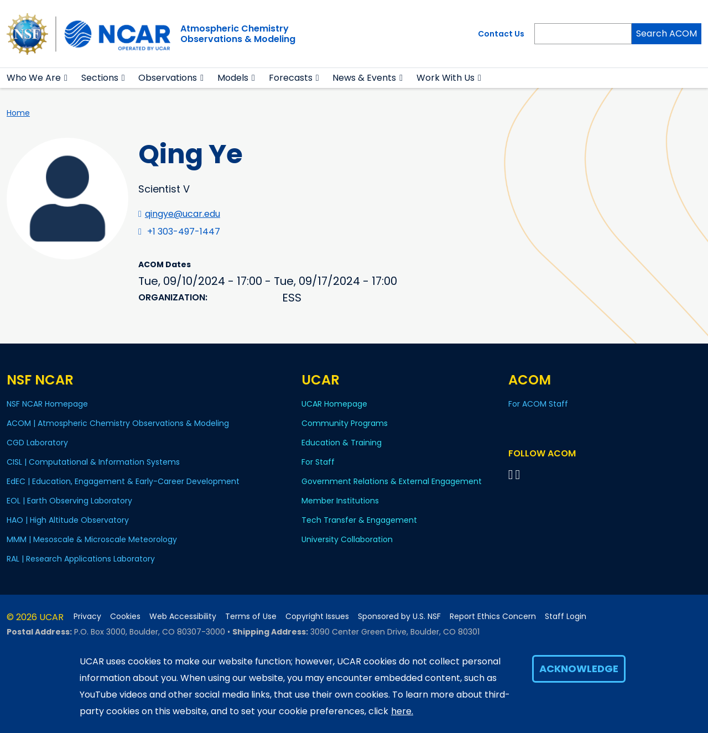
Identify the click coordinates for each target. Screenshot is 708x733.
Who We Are (34, 77)
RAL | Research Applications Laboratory (81, 558)
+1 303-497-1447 (183, 231)
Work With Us (446, 77)
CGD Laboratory (37, 442)
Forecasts (291, 77)
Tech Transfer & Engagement (359, 520)
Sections (99, 77)
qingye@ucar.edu (182, 213)
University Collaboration (347, 539)
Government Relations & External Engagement (391, 481)
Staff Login (565, 616)
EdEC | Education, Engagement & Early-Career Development (123, 481)
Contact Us (501, 33)
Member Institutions (340, 500)
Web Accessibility (182, 616)
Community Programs (344, 423)
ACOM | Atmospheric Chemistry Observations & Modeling (118, 423)
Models (232, 77)
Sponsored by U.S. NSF (399, 616)
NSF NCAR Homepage (47, 403)
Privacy (87, 616)
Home (18, 112)
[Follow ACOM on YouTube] (519, 474)
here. (402, 711)
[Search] (583, 33)
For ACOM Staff (538, 403)
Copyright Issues (317, 616)
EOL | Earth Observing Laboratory (69, 500)
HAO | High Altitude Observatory (68, 520)
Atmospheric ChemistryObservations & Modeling (237, 33)
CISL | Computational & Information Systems (93, 461)
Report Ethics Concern (493, 616)
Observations (167, 77)
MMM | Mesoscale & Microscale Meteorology (92, 539)
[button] (66, 78)
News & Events (364, 77)
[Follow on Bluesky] (510, 474)
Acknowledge (578, 668)
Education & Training (341, 442)
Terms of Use (251, 616)
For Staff (318, 461)
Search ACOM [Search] (666, 33)
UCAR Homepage (334, 403)
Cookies (125, 616)
